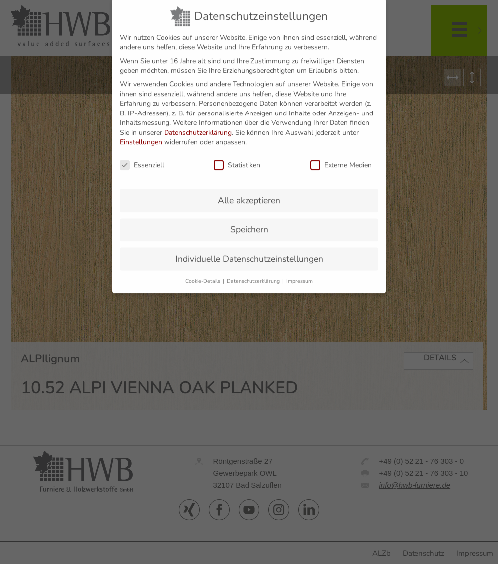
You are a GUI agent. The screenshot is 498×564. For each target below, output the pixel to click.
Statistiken (237, 154)
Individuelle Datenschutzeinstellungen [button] (249, 248)
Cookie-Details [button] (203, 270)
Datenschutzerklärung (198, 121)
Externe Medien (341, 154)
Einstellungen (141, 131)
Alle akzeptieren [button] (249, 190)
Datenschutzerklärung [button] (254, 270)
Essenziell (142, 154)
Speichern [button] (249, 219)
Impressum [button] (299, 270)
